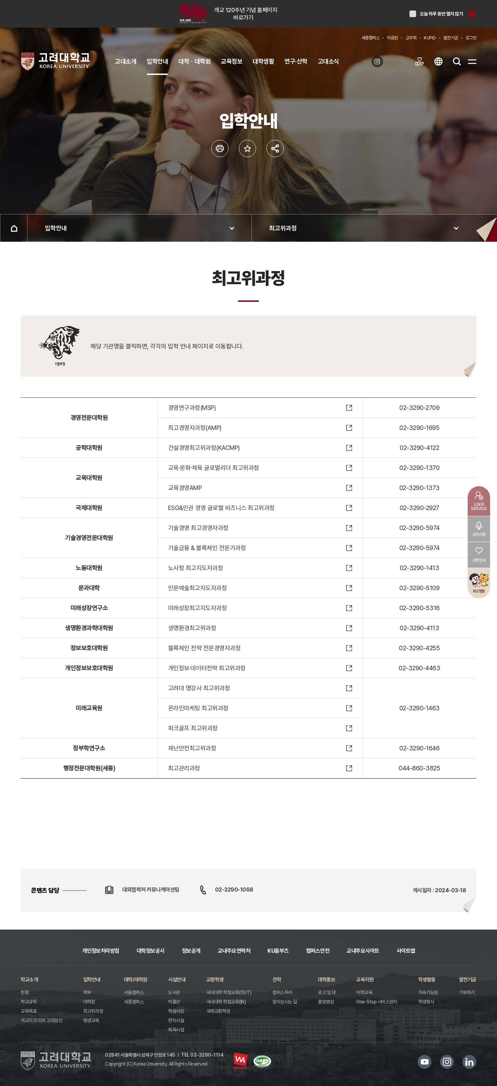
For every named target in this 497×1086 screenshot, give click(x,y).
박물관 (174, 1002)
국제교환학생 (218, 1011)
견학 (276, 980)
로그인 (471, 37)
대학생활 (263, 61)
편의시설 (176, 1020)
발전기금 (451, 37)
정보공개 (191, 951)
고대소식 (328, 61)
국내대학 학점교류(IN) (226, 1002)
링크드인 (469, 1062)
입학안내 (157, 61)
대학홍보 (326, 980)
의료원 (392, 37)
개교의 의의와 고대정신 (41, 1020)
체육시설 (176, 1029)
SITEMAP (472, 61)
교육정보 (231, 61)
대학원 (89, 1002)
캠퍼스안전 (318, 951)
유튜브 (424, 1062)
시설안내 (176, 980)
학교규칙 (29, 1002)
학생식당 (176, 1011)
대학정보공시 (151, 951)
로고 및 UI (326, 992)
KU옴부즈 (278, 951)
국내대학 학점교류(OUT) (229, 992)
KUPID (430, 37)
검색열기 (457, 61)
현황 (25, 992)
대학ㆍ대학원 (194, 61)
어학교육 (364, 992)
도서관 (174, 992)
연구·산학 (296, 61)
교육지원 (364, 980)
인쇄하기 (219, 148)
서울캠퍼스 (134, 992)
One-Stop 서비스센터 (376, 1002)
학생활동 (427, 980)
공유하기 (275, 148)
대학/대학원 (135, 980)
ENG (438, 61)
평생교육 (91, 1020)
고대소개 (125, 61)
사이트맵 (406, 951)
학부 (87, 992)
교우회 (411, 37)
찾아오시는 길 (284, 1002)
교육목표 (29, 1011)
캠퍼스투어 (282, 992)
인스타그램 (447, 1062)
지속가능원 (428, 992)
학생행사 (426, 1002)
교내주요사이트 (363, 951)
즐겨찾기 (247, 148)
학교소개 (29, 980)
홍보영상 (326, 1002)
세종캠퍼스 (370, 37)
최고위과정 (283, 228)
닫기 (472, 14)
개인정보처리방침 (100, 951)
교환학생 (215, 980)
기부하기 (467, 992)
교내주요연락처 (234, 951)
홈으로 (14, 228)
